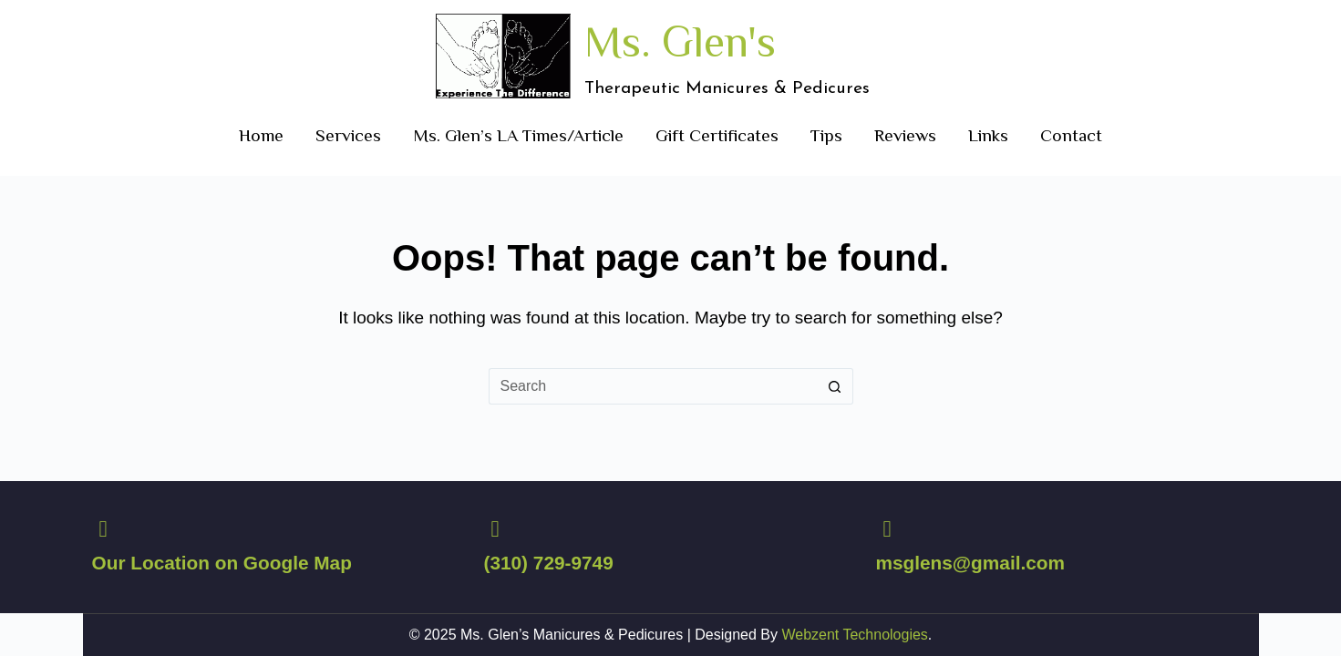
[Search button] (835, 386)
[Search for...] (653, 386)
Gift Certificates (717, 135)
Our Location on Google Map (222, 562)
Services (348, 135)
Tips (826, 135)
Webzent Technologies (854, 634)
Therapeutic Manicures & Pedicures (727, 88)
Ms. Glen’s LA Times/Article (518, 135)
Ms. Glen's (680, 42)
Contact (1071, 135)
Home (261, 135)
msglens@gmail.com (970, 562)
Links (988, 135)
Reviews (905, 135)
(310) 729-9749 (548, 562)
